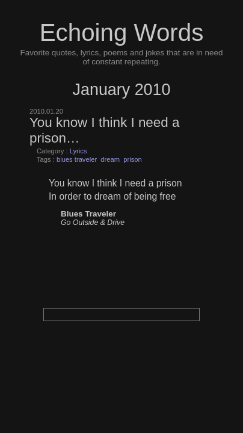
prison (132, 159)
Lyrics (78, 151)
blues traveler (77, 159)
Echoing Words (122, 32)
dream (110, 159)
